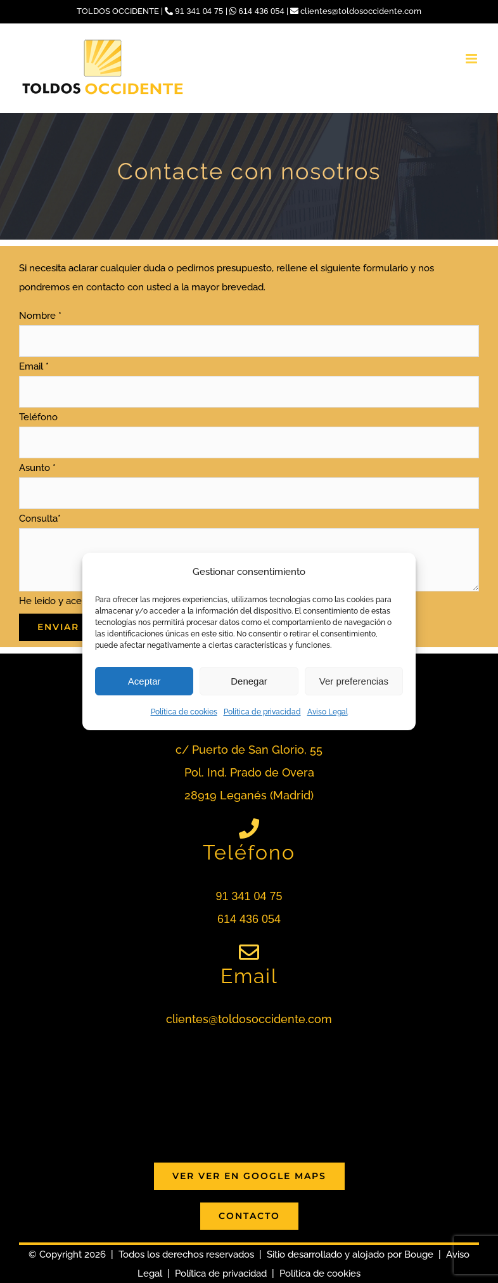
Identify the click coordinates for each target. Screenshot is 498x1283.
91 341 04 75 (195, 11)
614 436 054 (258, 11)
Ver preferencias (353, 681)
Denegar (249, 681)
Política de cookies (184, 711)
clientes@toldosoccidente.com (355, 11)
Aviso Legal (327, 711)
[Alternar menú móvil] (472, 58)
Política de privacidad (262, 711)
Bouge (418, 1254)
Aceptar (144, 681)
